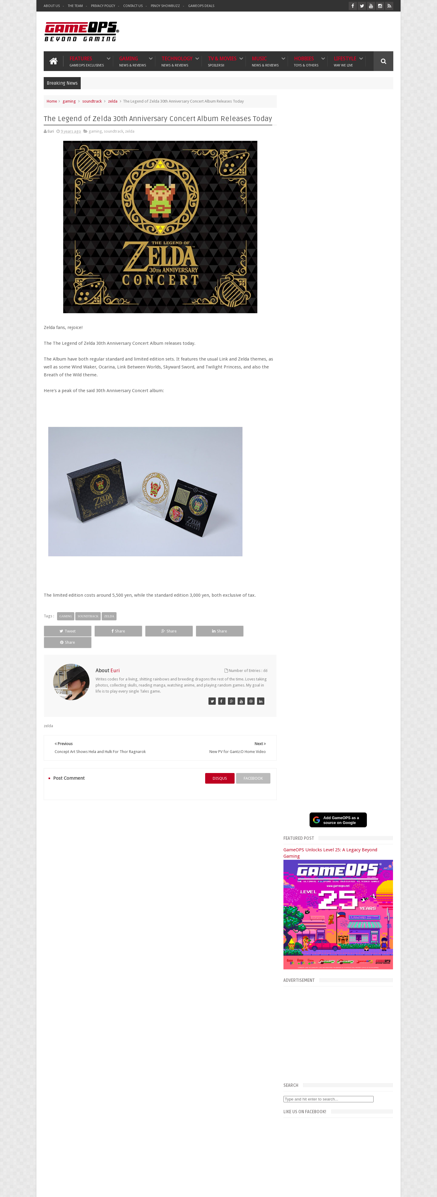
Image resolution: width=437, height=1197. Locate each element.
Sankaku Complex (296, 1081)
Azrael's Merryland (297, 1088)
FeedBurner (314, 1144)
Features (86, 61)
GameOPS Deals (201, 6)
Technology (176, 61)
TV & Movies (222, 61)
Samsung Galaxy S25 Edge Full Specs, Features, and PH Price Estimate (346, 709)
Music (265, 61)
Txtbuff (287, 1101)
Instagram (375, 591)
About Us (52, 6)
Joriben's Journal (295, 1095)
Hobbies (306, 61)
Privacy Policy (103, 6)
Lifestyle (345, 61)
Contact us (378, 1030)
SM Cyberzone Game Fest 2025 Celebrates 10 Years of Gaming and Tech (352, 747)
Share (112, 631)
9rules (388, 1187)
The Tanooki (291, 1061)
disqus (217, 767)
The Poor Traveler (296, 1068)
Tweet (66, 631)
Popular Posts (306, 612)
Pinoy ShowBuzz (165, 6)
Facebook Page (324, 591)
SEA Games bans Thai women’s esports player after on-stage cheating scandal (347, 846)
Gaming (132, 61)
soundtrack (92, 101)
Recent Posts (341, 612)
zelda (112, 101)
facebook (250, 767)
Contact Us (133, 6)
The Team (75, 6)
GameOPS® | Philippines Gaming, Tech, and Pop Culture (137, 1187)
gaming (69, 101)
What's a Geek (293, 1075)
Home (52, 101)
